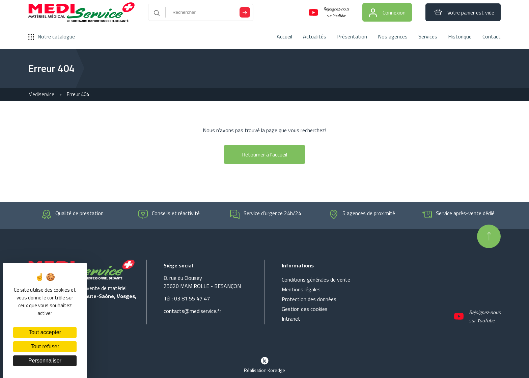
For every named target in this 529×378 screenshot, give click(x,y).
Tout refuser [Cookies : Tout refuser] (45, 346)
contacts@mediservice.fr (192, 311)
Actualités (314, 36)
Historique (460, 36)
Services (427, 36)
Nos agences (393, 36)
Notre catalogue (51, 36)
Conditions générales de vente (316, 279)
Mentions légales (301, 289)
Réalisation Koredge (264, 364)
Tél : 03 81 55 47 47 (187, 298)
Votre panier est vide (463, 12)
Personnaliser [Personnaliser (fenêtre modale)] (44, 361)
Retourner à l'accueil (264, 154)
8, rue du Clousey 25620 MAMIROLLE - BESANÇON (202, 282)
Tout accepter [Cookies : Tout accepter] (45, 332)
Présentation (352, 36)
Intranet (291, 319)
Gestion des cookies (305, 309)
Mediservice (41, 94)
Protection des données (309, 299)
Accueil (284, 36)
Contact (491, 36)
